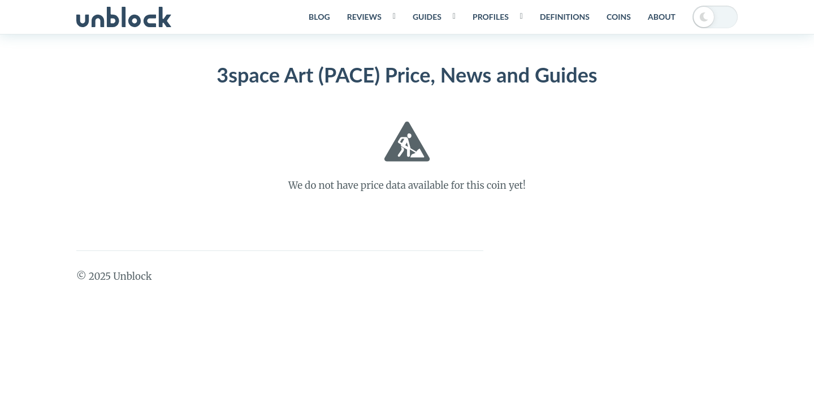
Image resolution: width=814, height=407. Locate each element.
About (662, 16)
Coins (619, 16)
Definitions (565, 16)
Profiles (491, 16)
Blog (319, 16)
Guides (427, 16)
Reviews (364, 16)
